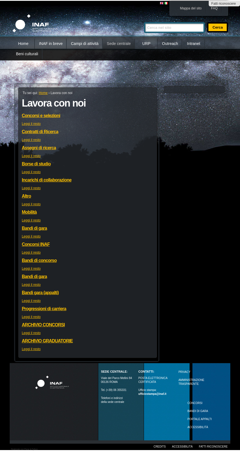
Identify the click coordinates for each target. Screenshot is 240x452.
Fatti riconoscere (223, 4)
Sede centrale (119, 43)
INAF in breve (51, 43)
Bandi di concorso (39, 260)
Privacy (184, 371)
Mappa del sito (191, 8)
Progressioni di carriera (44, 308)
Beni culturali (27, 54)
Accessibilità (182, 446)
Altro (26, 196)
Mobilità (29, 212)
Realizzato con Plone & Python (24, 449)
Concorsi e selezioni (41, 115)
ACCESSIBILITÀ (197, 427)
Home (23, 43)
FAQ (214, 8)
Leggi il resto (31, 124)
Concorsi (194, 403)
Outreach (170, 43)
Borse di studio (36, 163)
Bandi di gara (34, 228)
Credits (160, 446)
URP (146, 43)
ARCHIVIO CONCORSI (43, 324)
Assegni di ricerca (39, 147)
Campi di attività (85, 43)
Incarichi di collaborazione (46, 180)
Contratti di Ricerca (40, 131)
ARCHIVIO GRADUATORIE (47, 341)
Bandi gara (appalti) (40, 292)
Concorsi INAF (36, 244)
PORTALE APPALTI (199, 419)
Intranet (193, 43)
